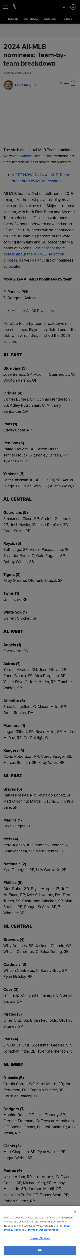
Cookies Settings (40, 1238)
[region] (40, 1232)
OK (40, 1250)
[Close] (75, 1211)
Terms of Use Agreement (43, 1230)
